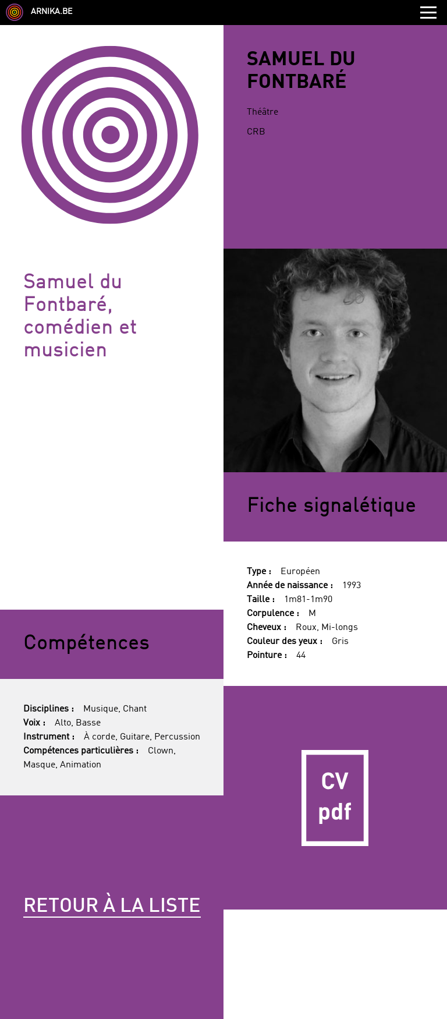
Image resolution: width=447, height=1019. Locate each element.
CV (335, 798)
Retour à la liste (112, 907)
